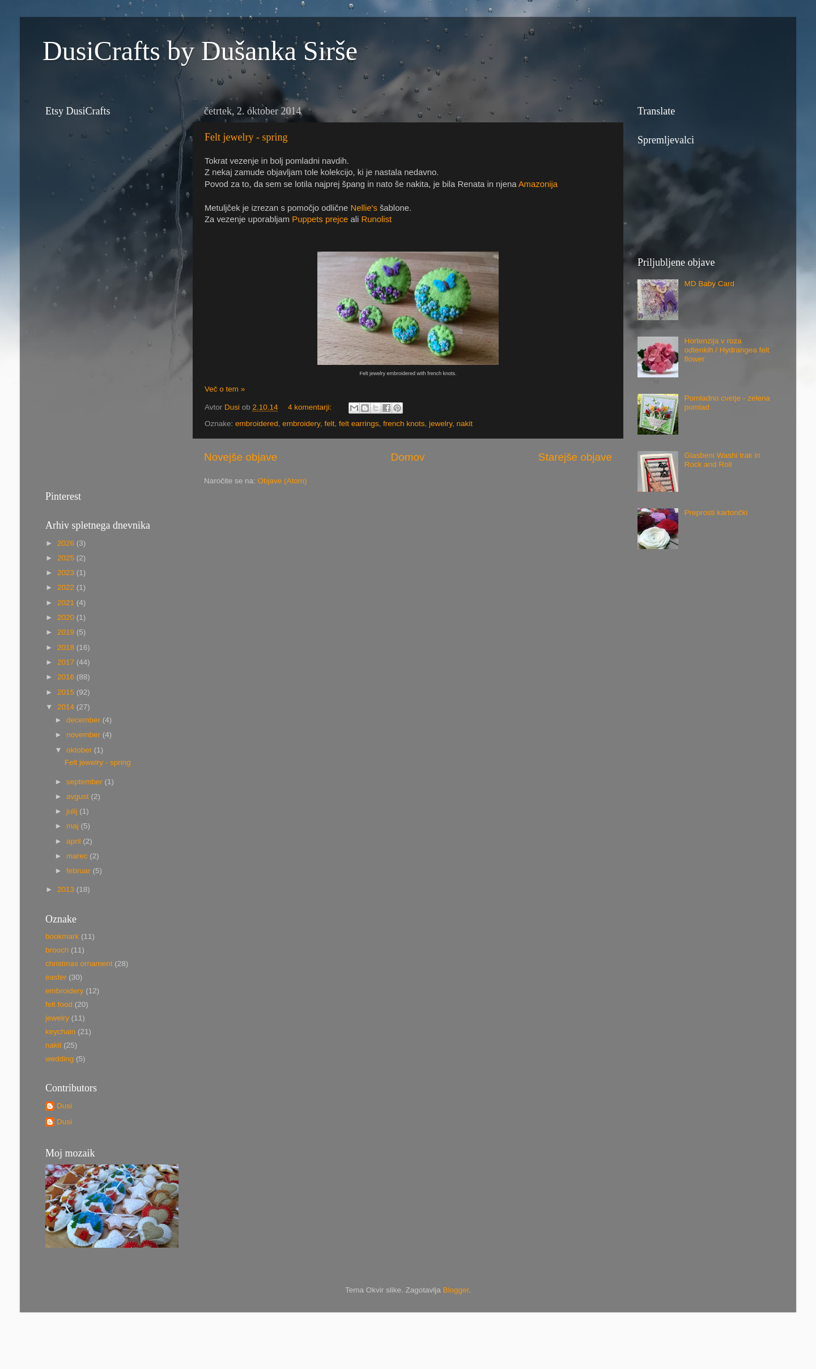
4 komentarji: (311, 407)
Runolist (376, 219)
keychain (60, 1031)
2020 (66, 617)
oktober (80, 750)
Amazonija (538, 184)
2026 (66, 543)
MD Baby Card (709, 283)
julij (72, 811)
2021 (66, 602)
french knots (404, 423)
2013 (66, 889)
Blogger (456, 1290)
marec (78, 856)
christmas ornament (79, 963)
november (84, 734)
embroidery (301, 423)
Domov (408, 457)
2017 (66, 662)
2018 (66, 647)
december (84, 720)
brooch (57, 950)
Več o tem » (225, 389)
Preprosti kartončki (715, 512)
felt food (59, 1004)
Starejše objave (575, 457)
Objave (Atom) (282, 481)
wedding (59, 1059)
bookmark (62, 936)
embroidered (256, 423)
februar (79, 870)
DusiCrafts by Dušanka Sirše (200, 51)
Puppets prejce (320, 219)
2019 (66, 632)
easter (56, 977)
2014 (66, 707)
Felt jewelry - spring (246, 137)
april (74, 841)
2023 (66, 572)
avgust (78, 796)
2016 (66, 677)
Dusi (64, 1106)
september (85, 781)
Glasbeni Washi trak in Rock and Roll (722, 460)
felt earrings (359, 423)
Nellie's (363, 207)
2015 (66, 692)
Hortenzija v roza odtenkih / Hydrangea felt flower (726, 350)
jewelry (440, 423)
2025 (66, 558)
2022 (66, 587)
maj (73, 826)
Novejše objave (240, 457)
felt (329, 423)
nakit (465, 423)
